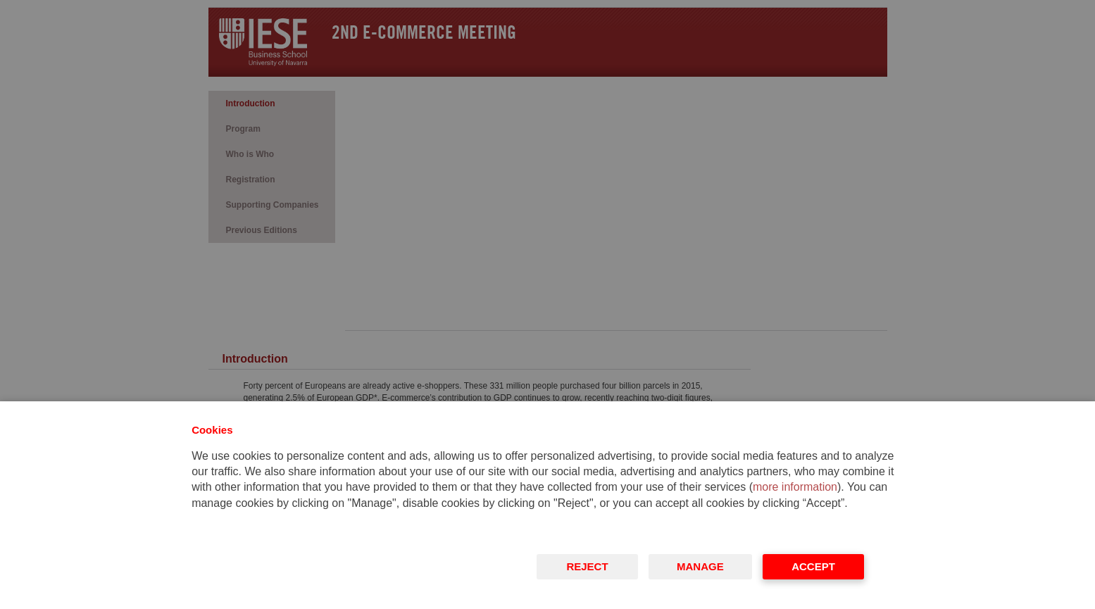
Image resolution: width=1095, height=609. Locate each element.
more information (795, 487)
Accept (813, 566)
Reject (587, 566)
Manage (700, 566)
